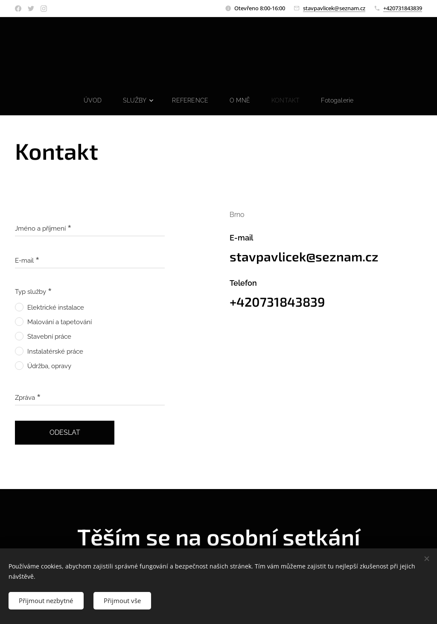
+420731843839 (402, 8)
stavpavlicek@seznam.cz (334, 8)
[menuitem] (92, 100)
